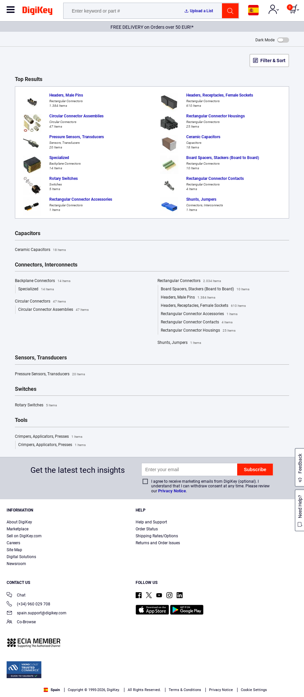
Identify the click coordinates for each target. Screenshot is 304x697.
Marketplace (17, 529)
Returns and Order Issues (158, 543)
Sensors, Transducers (41, 358)
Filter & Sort (272, 60)
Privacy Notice (172, 490)
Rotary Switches (36, 405)
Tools (21, 420)
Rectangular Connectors (189, 281)
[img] (37, 12)
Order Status (147, 529)
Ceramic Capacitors (40, 250)
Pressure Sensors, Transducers (50, 374)
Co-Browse (21, 622)
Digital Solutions (21, 556)
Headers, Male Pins (188, 298)
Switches (25, 389)
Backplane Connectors (42, 281)
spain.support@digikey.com (36, 613)
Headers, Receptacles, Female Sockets (203, 306)
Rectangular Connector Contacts (197, 322)
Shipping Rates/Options (157, 536)
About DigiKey (19, 522)
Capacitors (27, 233)
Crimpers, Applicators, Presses (48, 437)
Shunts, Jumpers (179, 343)
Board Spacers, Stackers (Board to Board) (205, 289)
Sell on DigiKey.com (24, 536)
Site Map (14, 550)
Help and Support (151, 522)
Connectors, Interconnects (46, 265)
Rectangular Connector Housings (198, 331)
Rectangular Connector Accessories (199, 314)
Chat (16, 596)
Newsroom (16, 563)
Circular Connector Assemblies (53, 310)
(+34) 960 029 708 (28, 604)
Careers (13, 543)
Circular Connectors (40, 302)
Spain (52, 690)
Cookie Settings (254, 690)
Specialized (36, 289)
